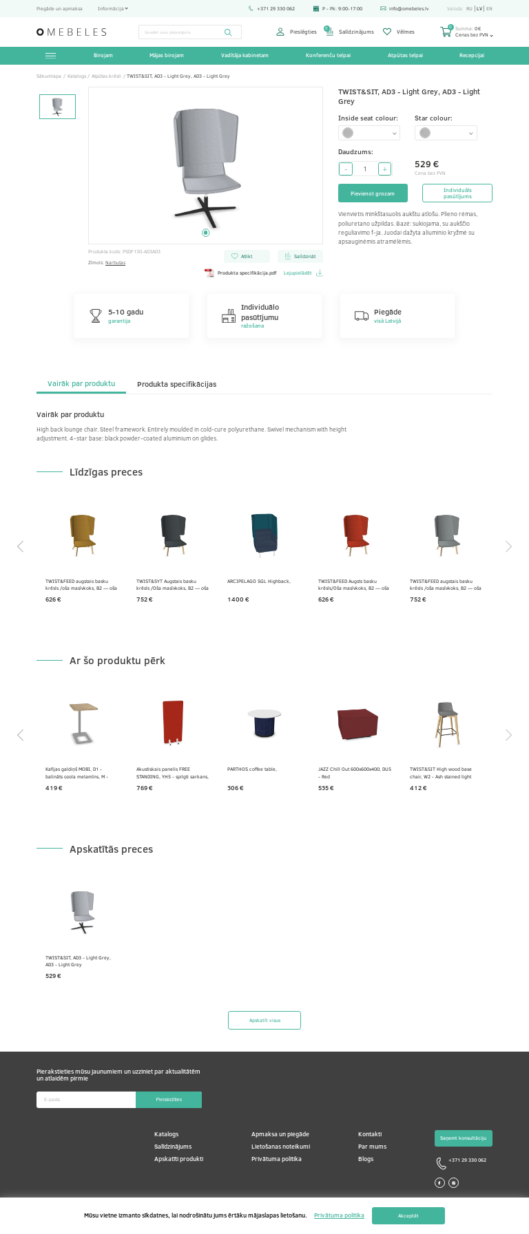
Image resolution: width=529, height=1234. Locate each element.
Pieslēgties (296, 32)
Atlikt (241, 256)
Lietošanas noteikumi (280, 1146)
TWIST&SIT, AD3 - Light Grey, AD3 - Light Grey (78, 961)
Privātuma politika (276, 1158)
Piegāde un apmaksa (60, 8)
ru (469, 9)
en (489, 9)
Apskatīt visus (264, 1020)
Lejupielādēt (303, 273)
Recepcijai (471, 55)
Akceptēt (408, 1216)
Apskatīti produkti (178, 1158)
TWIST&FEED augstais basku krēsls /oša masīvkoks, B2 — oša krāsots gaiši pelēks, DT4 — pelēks (445, 584)
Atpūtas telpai (405, 55)
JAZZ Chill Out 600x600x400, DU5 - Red (354, 772)
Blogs (365, 1158)
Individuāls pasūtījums (458, 193)
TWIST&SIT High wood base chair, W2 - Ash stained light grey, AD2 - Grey (441, 772)
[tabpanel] (206, 165)
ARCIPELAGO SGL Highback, (259, 580)
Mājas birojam (166, 55)
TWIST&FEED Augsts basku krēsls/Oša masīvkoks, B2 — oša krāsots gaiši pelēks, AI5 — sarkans (353, 584)
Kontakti (370, 1134)
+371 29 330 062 (271, 8)
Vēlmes (398, 32)
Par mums (372, 1146)
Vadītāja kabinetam (245, 55)
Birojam (103, 55)
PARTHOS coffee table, (252, 768)
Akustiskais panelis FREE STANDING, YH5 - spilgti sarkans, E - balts (172, 772)
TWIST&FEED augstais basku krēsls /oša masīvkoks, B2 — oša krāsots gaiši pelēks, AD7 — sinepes (81, 584)
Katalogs (166, 1134)
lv (479, 9)
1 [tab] (205, 232)
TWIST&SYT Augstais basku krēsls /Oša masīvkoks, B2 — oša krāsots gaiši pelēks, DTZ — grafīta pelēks (172, 584)
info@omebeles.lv (404, 8)
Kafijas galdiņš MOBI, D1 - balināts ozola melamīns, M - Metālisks (76, 772)
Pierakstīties (169, 1099)
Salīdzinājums (350, 32)
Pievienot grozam (373, 193)
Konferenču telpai (328, 55)
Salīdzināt (299, 256)
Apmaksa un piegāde (280, 1134)
